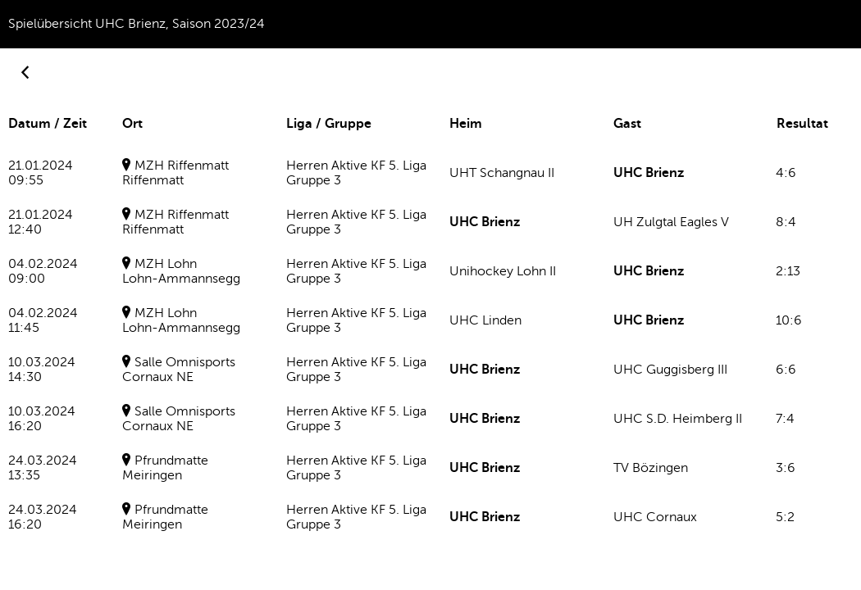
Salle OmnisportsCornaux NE (178, 369)
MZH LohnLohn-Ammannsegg (181, 271)
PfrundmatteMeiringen (165, 468)
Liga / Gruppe (328, 123)
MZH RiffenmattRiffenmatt (175, 173)
